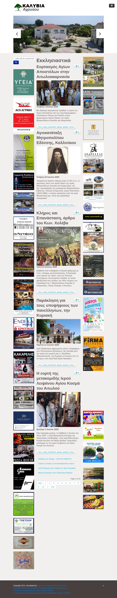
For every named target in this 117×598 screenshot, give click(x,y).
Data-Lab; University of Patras (49, 586)
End (52, 487)
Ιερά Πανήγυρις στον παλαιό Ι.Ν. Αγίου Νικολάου (57, 468)
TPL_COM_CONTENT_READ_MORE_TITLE (56, 127)
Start (40, 483)
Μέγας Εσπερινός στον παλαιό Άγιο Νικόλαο (55, 473)
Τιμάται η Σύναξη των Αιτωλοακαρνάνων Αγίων (56, 464)
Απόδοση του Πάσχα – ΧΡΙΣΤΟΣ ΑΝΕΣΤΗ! (55, 459)
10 (43, 487)
